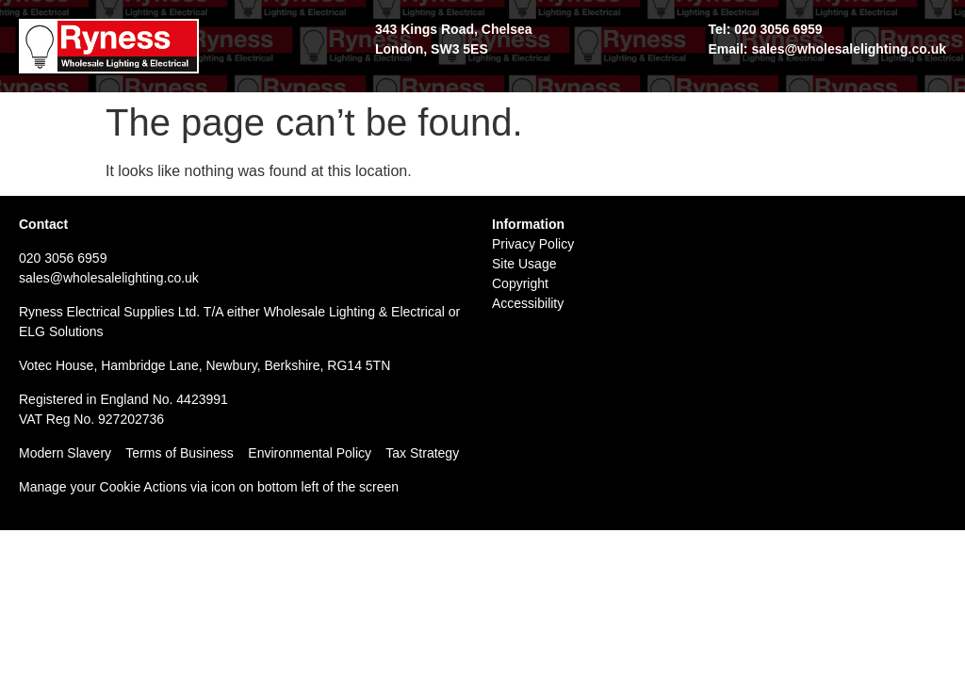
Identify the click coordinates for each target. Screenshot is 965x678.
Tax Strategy (422, 452)
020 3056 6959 (62, 258)
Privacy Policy (533, 243)
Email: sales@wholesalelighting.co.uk (827, 48)
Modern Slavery (65, 452)
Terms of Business (179, 452)
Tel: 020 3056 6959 (765, 29)
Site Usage (524, 263)
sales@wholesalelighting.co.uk (109, 277)
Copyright (520, 283)
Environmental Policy (316, 452)
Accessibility (528, 303)
